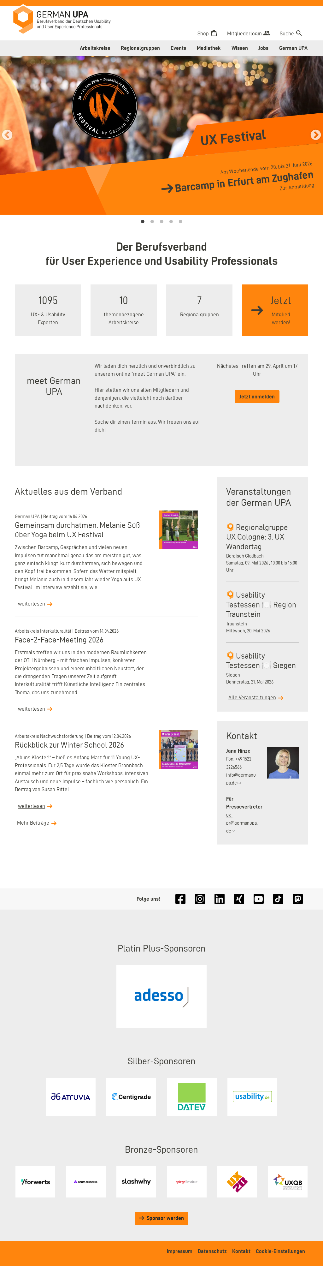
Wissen (240, 48)
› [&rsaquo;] (315, 136)
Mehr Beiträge (33, 823)
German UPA (293, 48)
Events (178, 48)
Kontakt (241, 1251)
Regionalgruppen (140, 48)
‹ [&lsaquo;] (7, 136)
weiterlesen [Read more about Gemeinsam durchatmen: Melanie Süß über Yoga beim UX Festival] (31, 603)
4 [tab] (171, 221)
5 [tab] (180, 221)
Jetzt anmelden (257, 396)
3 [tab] (161, 221)
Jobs (263, 48)
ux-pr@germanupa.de (242, 823)
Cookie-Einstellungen (280, 1251)
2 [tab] (152, 221)
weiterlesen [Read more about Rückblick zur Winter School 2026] (31, 806)
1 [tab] (142, 221)
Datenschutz (212, 1251)
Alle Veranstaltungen (252, 697)
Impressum (179, 1251)
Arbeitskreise (95, 48)
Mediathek (209, 48)
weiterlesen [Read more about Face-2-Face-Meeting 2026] (31, 709)
